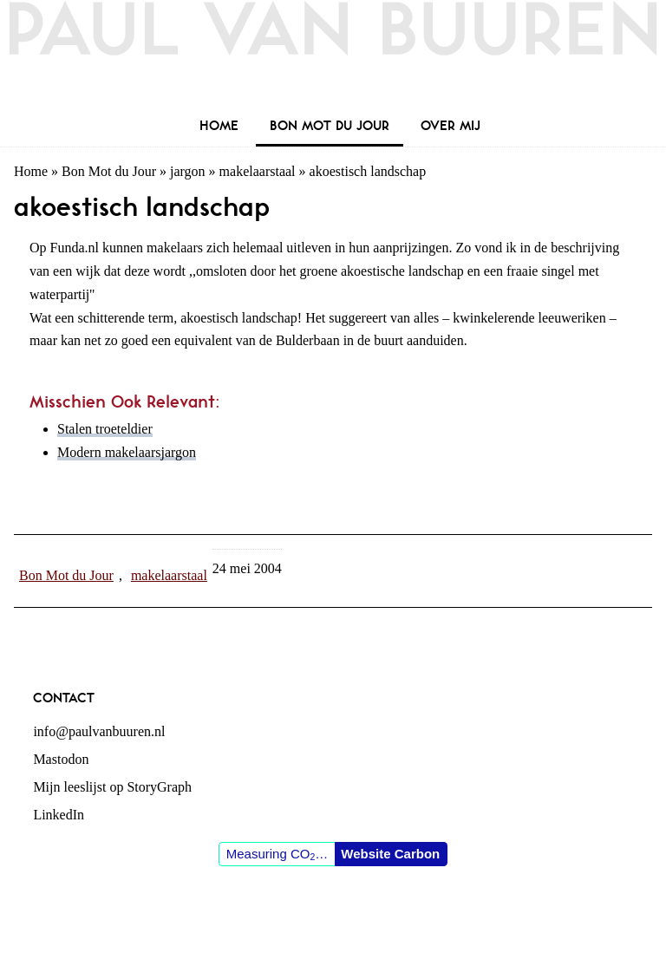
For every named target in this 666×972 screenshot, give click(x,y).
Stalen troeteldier (105, 428)
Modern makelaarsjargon (126, 452)
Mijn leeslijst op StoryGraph (112, 787)
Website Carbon (390, 853)
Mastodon (60, 759)
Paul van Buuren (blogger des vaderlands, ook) (333, 56)
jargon (188, 171)
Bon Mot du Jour (109, 171)
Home (31, 171)
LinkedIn (58, 814)
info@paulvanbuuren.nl (99, 731)
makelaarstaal (257, 171)
